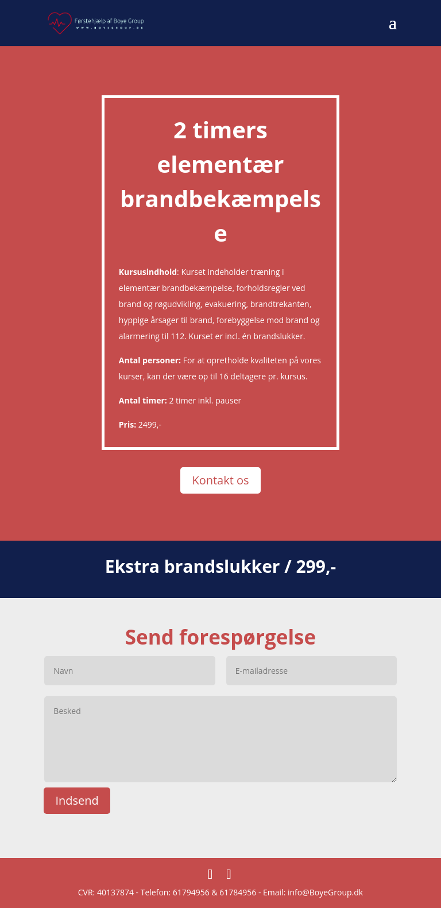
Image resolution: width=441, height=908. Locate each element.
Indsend (76, 800)
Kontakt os (220, 480)
